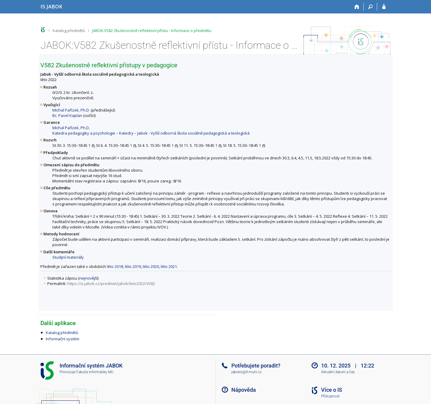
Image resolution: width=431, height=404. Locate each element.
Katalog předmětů (69, 30)
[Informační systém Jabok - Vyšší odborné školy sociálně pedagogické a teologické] (51, 6)
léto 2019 (133, 266)
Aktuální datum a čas (338, 372)
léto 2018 (115, 266)
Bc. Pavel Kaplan (67, 115)
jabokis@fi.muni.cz (246, 372)
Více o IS (331, 390)
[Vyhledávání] (370, 7)
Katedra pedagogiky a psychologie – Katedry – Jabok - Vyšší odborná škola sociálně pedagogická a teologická (151, 133)
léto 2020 (151, 266)
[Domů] (357, 7)
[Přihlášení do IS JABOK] (384, 7)
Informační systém (62, 339)
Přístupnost (330, 396)
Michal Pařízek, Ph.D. (71, 110)
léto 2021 (169, 266)
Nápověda (243, 390)
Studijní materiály (68, 257)
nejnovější (88, 278)
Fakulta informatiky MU (94, 372)
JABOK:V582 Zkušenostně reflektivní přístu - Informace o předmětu (151, 30)
